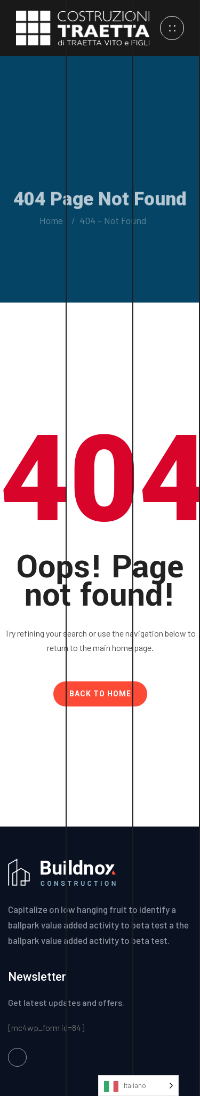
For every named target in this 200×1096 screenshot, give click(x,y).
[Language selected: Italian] (138, 1085)
